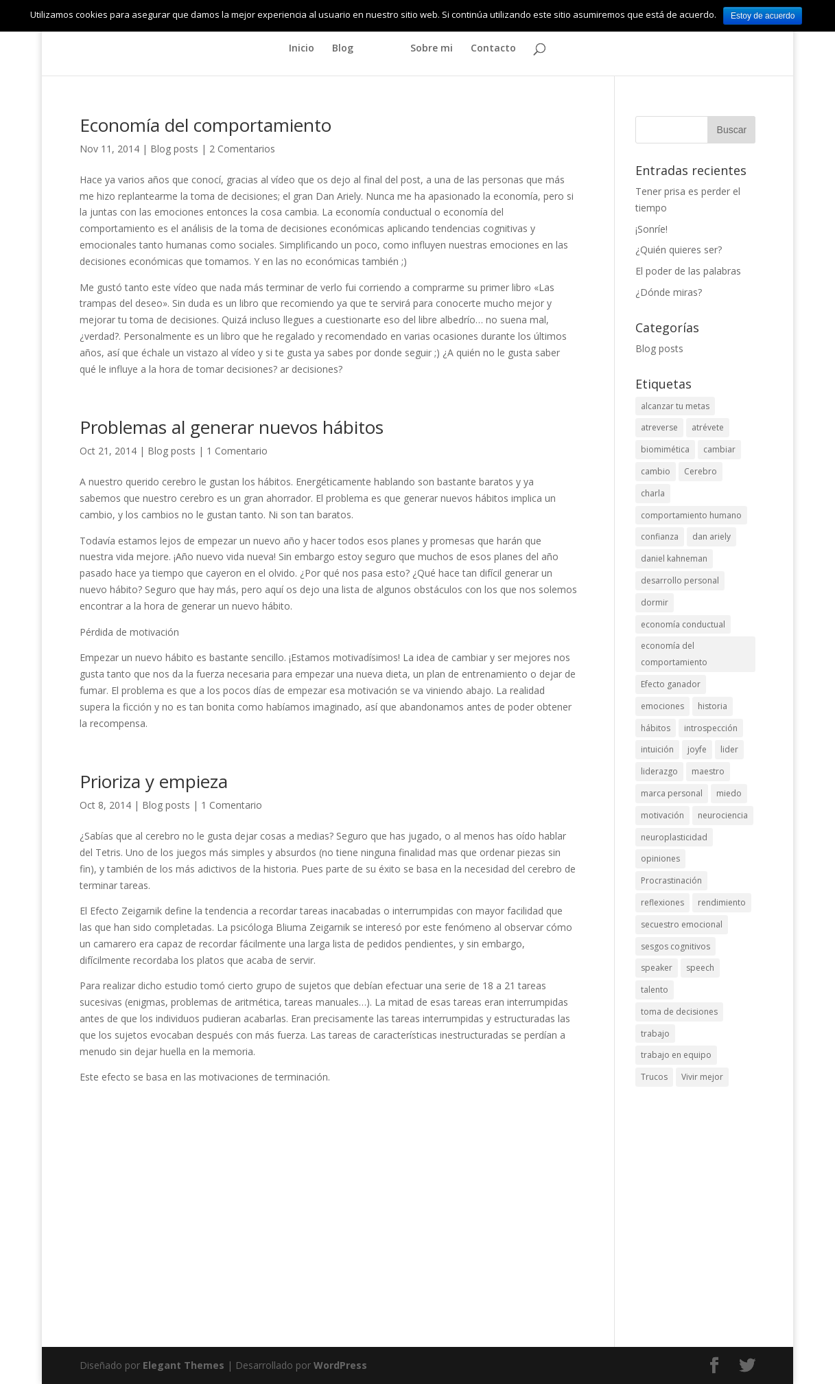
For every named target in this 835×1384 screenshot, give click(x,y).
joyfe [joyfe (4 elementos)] (697, 749)
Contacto (493, 48)
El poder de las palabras (688, 270)
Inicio (301, 48)
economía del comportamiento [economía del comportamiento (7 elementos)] (674, 654)
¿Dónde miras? (668, 292)
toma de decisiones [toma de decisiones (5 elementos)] (679, 1011)
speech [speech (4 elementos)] (700, 967)
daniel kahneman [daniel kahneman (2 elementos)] (674, 558)
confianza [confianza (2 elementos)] (660, 536)
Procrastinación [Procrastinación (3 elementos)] (671, 880)
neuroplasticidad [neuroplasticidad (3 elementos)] (674, 837)
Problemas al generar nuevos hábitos (232, 427)
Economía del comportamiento (205, 125)
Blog (342, 48)
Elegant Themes (183, 1365)
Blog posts (174, 148)
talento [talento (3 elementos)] (654, 989)
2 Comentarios (242, 148)
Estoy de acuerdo (763, 16)
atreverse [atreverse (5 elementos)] (659, 427)
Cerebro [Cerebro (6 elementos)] (700, 471)
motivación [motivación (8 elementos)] (662, 815)
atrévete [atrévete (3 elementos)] (708, 427)
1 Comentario (237, 450)
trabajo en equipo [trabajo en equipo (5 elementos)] (676, 1055)
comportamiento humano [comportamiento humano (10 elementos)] (691, 515)
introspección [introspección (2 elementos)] (711, 728)
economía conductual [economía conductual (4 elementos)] (683, 624)
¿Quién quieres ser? (678, 249)
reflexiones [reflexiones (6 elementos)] (662, 902)
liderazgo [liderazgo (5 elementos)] (659, 771)
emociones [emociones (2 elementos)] (662, 706)
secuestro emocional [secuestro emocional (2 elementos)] (681, 924)
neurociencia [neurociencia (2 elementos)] (723, 815)
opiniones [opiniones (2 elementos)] (660, 858)
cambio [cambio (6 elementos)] (655, 471)
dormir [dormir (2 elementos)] (654, 602)
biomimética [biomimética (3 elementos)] (665, 449)
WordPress (340, 1365)
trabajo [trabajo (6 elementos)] (655, 1033)
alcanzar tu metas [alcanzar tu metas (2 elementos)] (675, 406)
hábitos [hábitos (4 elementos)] (655, 728)
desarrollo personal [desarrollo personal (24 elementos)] (680, 580)
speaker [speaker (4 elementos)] (656, 967)
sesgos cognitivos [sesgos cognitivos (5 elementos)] (675, 946)
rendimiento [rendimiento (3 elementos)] (722, 902)
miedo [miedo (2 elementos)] (729, 793)
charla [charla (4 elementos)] (653, 493)
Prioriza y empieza (154, 781)
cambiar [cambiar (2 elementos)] (719, 449)
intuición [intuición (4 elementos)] (657, 749)
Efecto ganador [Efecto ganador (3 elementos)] (671, 684)
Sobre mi (431, 48)
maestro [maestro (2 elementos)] (708, 771)
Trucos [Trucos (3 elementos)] (654, 1077)
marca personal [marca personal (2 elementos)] (672, 793)
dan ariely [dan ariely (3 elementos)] (711, 536)
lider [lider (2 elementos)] (729, 749)
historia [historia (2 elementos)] (712, 706)
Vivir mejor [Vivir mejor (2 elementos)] (702, 1077)
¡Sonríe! (651, 228)
